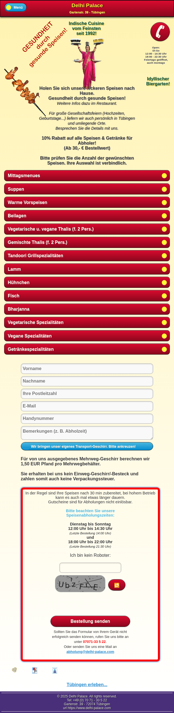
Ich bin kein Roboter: (90, 555)
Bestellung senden (90, 621)
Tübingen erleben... (87, 684)
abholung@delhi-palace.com (90, 652)
